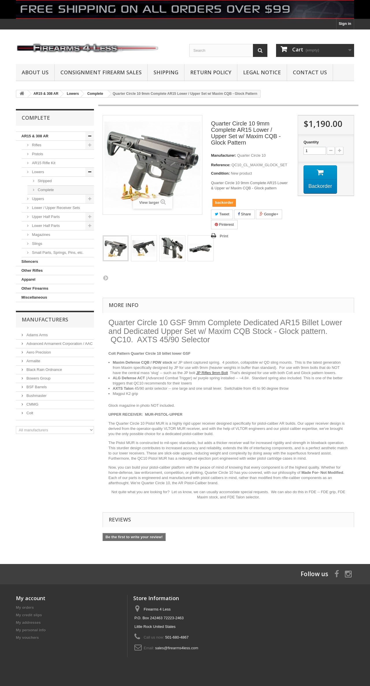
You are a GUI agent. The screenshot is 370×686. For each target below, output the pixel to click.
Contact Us (310, 72)
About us (35, 72)
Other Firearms (34, 288)
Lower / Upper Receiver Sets (55, 208)
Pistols (37, 154)
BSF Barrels (36, 387)
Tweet (222, 214)
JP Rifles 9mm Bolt (212, 373)
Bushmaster (36, 395)
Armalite (32, 361)
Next (105, 278)
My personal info (31, 630)
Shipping (165, 72)
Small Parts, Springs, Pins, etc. (57, 252)
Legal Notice (262, 72)
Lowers (37, 172)
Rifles (36, 145)
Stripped (44, 181)
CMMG (31, 404)
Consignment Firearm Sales (101, 72)
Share (244, 214)
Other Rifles (32, 270)
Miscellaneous (34, 297)
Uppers (37, 199)
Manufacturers (45, 319)
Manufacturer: (223, 155)
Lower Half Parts (45, 225)
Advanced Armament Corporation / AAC (59, 343)
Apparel (28, 279)
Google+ (269, 214)
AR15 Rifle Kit (43, 163)
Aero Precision (38, 352)
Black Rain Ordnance (43, 369)
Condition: (220, 173)
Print (224, 236)
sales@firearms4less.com (176, 648)
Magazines (40, 234)
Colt (29, 413)
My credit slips (29, 615)
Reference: (220, 165)
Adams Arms (36, 335)
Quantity (311, 142)
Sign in (345, 23)
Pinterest (224, 224)
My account (30, 598)
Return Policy (210, 72)
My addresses (28, 622)
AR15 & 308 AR (34, 136)
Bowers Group (38, 378)
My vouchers (27, 637)
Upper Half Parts (45, 217)
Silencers (29, 261)
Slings (36, 243)
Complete (45, 190)
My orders (25, 607)
